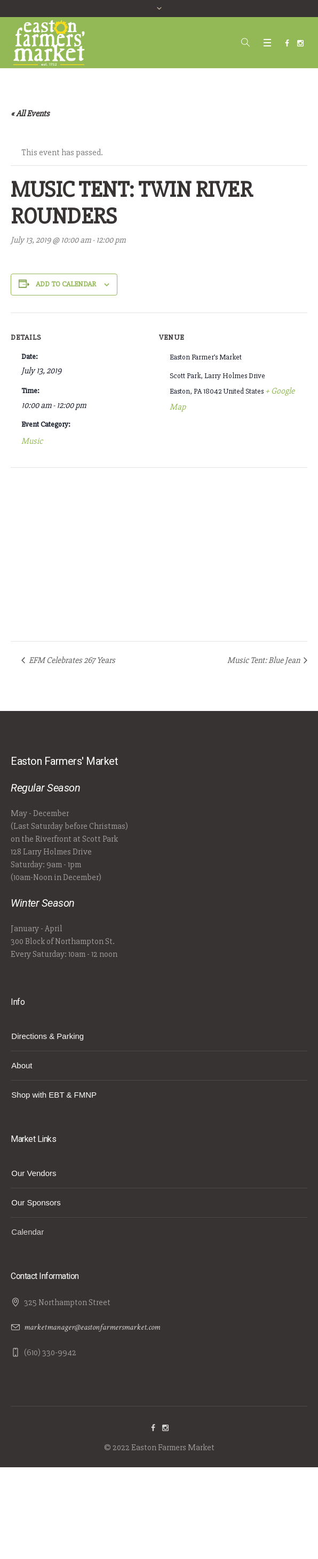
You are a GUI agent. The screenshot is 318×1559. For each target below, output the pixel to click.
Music (32, 441)
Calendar (27, 1231)
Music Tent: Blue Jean (264, 660)
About (21, 1065)
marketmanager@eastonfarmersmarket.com (92, 1327)
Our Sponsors (36, 1202)
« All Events (30, 113)
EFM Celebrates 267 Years (71, 660)
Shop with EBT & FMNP (54, 1094)
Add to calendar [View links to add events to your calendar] (66, 284)
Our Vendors (33, 1173)
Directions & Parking (47, 1036)
